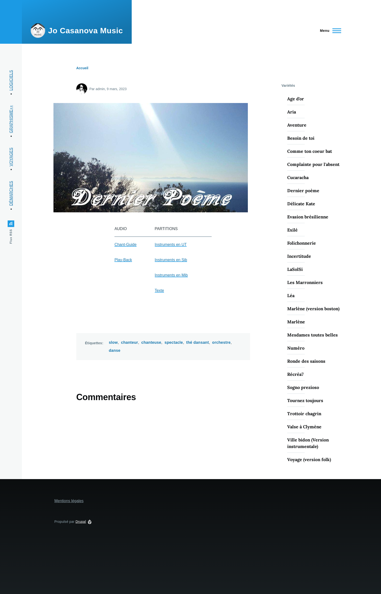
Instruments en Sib (171, 260)
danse (115, 350)
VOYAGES (11, 157)
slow (113, 342)
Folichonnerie (301, 243)
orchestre (221, 342)
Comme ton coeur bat (309, 151)
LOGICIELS (11, 80)
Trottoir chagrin (304, 413)
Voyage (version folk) (309, 459)
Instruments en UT (171, 244)
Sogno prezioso (303, 387)
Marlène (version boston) (313, 308)
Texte (159, 290)
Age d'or (295, 99)
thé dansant (197, 342)
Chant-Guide (125, 244)
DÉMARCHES (11, 193)
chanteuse (151, 342)
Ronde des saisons (306, 361)
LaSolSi (295, 269)
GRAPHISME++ (11, 119)
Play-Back (123, 260)
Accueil (82, 68)
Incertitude (299, 256)
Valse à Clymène (304, 427)
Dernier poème (303, 190)
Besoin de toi (300, 138)
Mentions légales (69, 501)
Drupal (81, 522)
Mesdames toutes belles (312, 335)
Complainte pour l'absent (313, 164)
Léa (290, 295)
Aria (291, 112)
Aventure (296, 125)
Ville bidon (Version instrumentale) (308, 443)
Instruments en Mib (171, 275)
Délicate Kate (301, 204)
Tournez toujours (305, 400)
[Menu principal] (329, 30)
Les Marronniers (305, 282)
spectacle (174, 342)
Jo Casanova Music (85, 30)
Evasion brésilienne (307, 217)
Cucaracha (298, 177)
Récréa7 (295, 374)
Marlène (296, 322)
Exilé (292, 230)
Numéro (295, 348)
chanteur (129, 342)
